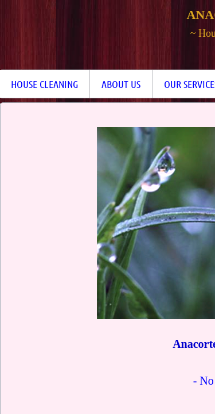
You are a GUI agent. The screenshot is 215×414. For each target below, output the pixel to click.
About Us (120, 84)
